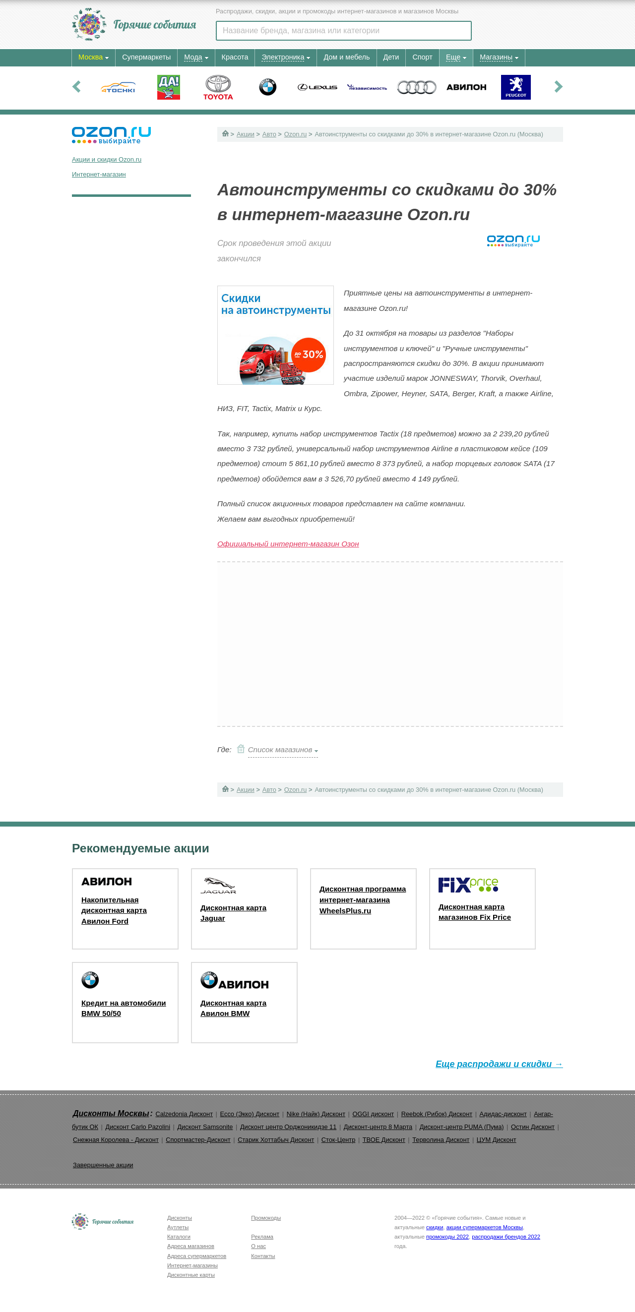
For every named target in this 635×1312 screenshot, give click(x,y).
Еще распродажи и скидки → (499, 1064)
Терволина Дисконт (440, 1139)
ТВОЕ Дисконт (384, 1139)
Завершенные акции (103, 1165)
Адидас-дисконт (503, 1114)
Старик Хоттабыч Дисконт (276, 1139)
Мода (193, 57)
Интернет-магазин (99, 174)
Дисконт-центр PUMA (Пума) (462, 1127)
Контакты (263, 1256)
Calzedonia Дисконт (184, 1114)
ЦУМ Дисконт (496, 1139)
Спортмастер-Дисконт (198, 1139)
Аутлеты (178, 1227)
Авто (269, 134)
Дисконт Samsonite (205, 1127)
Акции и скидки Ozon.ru (106, 159)
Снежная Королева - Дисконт (116, 1139)
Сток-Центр (338, 1139)
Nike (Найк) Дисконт (316, 1114)
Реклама (262, 1237)
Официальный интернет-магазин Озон (288, 543)
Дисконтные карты (191, 1275)
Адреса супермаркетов (196, 1256)
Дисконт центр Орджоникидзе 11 (288, 1127)
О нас (258, 1246)
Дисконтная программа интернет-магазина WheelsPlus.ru (362, 899)
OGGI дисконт (373, 1114)
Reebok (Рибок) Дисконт (436, 1114)
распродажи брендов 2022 (506, 1237)
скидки (434, 1227)
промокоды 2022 (447, 1237)
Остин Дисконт (533, 1127)
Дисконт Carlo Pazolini (137, 1127)
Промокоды (266, 1218)
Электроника (282, 57)
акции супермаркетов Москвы (484, 1227)
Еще (453, 57)
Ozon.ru (295, 134)
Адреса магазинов (190, 1246)
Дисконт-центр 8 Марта (378, 1127)
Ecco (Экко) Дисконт (249, 1114)
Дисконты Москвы (111, 1113)
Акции (245, 134)
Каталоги (178, 1237)
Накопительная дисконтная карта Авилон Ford (114, 910)
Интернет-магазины (192, 1265)
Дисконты (179, 1218)
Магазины (496, 57)
